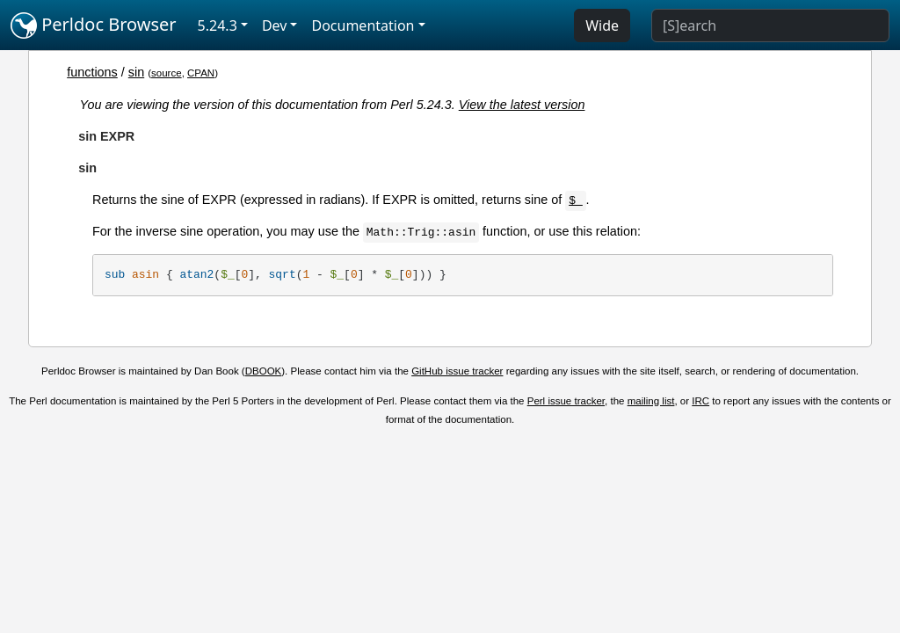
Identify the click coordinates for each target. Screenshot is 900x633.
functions (92, 72)
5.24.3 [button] (217, 25)
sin (136, 72)
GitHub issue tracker (457, 371)
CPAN (200, 73)
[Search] (770, 25)
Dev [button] (274, 25)
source (166, 73)
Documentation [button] (362, 25)
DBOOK (263, 371)
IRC (700, 401)
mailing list (651, 401)
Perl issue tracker (566, 401)
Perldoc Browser (94, 25)
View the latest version (522, 105)
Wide (602, 25)
